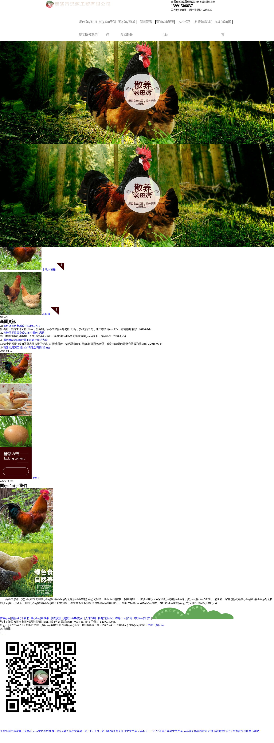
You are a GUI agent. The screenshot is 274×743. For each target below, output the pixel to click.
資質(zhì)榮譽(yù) (165, 24)
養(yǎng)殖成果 (126, 24)
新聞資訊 (146, 21)
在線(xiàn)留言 (222, 24)
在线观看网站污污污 (220, 731)
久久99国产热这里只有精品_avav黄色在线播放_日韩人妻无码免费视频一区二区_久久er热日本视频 (57, 731)
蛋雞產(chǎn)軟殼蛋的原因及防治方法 (25, 340)
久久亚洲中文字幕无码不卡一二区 (136, 731)
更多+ (35, 478)
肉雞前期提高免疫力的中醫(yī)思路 (24, 332)
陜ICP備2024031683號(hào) (112, 625)
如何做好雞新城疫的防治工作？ (22, 325)
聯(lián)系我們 (142, 618)
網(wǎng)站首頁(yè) (88, 24)
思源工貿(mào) (155, 625)
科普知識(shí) (203, 21)
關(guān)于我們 (107, 24)
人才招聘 (184, 21)
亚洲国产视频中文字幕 (169, 731)
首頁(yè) (5, 618)
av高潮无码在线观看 (195, 731)
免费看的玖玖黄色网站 (246, 731)
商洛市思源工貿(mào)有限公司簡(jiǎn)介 (27, 347)
